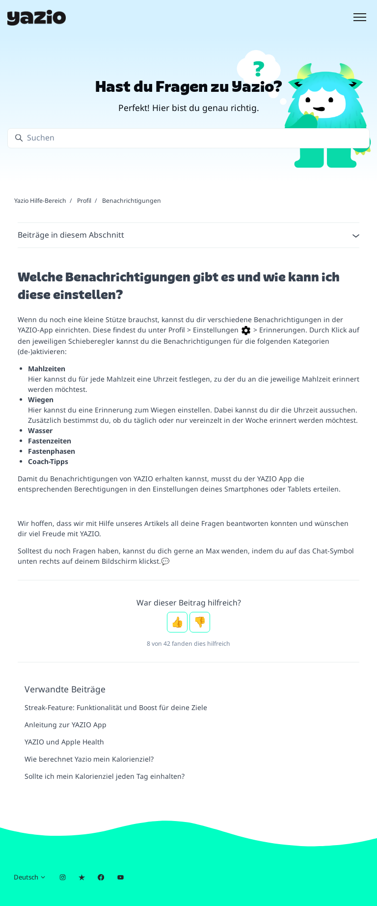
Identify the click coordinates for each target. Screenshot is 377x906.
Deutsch (30, 877)
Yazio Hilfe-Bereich (40, 200)
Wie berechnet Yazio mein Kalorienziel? (89, 759)
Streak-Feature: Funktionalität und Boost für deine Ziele (116, 707)
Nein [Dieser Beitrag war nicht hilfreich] (199, 622)
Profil (84, 200)
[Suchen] (188, 138)
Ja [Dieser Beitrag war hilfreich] (177, 622)
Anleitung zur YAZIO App (66, 724)
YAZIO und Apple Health (64, 741)
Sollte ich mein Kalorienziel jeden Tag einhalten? (105, 776)
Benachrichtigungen (131, 200)
